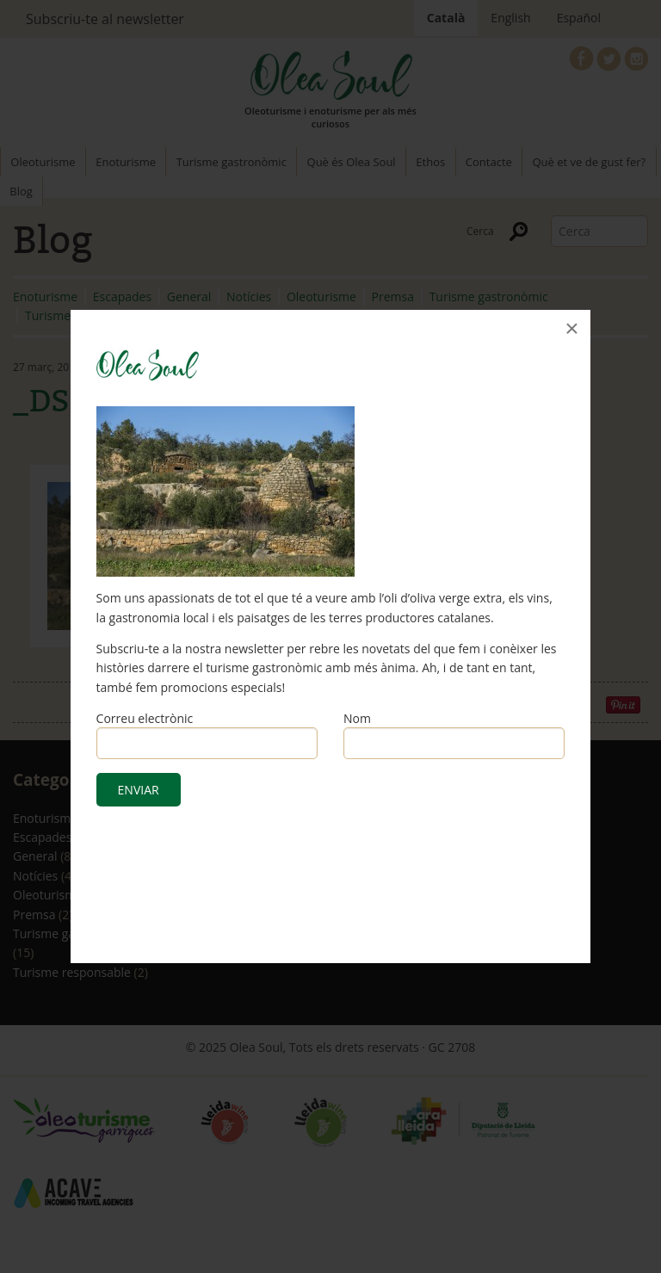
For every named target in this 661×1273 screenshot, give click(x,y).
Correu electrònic (145, 718)
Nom (357, 718)
